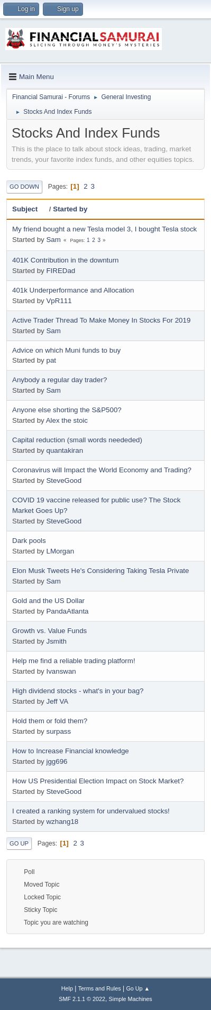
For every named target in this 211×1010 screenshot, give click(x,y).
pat (51, 360)
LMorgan (60, 551)
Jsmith (56, 641)
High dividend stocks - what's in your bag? (78, 691)
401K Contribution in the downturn (65, 260)
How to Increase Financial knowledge (70, 751)
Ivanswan (61, 671)
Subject (29, 209)
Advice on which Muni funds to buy (66, 350)
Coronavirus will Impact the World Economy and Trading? (101, 470)
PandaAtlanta (67, 611)
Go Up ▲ (138, 988)
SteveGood (63, 480)
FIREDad (60, 271)
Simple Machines (130, 999)
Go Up (19, 843)
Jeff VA (57, 701)
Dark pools (29, 541)
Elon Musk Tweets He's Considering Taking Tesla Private (100, 571)
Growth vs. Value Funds (49, 631)
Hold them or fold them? (49, 721)
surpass (58, 731)
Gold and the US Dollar (48, 601)
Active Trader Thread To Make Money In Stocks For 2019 (101, 320)
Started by (70, 209)
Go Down (24, 186)
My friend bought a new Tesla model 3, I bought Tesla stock (104, 229)
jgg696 (56, 761)
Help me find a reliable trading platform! (73, 661)
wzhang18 (62, 822)
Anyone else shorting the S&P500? (67, 410)
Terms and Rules (99, 988)
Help (67, 988)
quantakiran (64, 450)
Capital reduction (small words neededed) (77, 440)
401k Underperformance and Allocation (73, 290)
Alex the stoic (67, 420)
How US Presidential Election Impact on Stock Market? (98, 781)
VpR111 (58, 301)
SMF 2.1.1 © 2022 (82, 999)
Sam (53, 240)
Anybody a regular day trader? (59, 380)
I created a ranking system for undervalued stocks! (91, 811)
